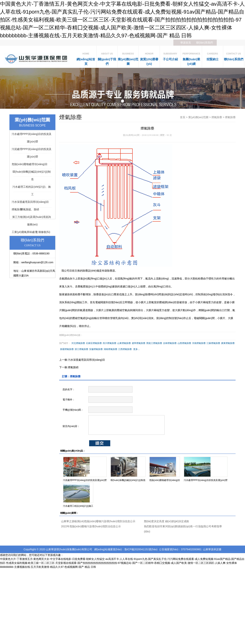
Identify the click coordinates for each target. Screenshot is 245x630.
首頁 (182, 117)
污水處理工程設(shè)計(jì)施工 (78, 506)
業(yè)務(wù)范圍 (128, 58)
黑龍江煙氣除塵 (154, 343)
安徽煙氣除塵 (96, 349)
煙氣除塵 (216, 117)
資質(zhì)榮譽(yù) (149, 58)
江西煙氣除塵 (125, 349)
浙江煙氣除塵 (81, 349)
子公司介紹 (170, 56)
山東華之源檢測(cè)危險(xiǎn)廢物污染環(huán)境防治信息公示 (98, 521)
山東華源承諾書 (212, 549)
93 (168, 135)
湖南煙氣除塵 (110, 349)
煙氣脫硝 (73, 367)
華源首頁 (185, 42)
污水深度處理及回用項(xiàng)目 (86, 359)
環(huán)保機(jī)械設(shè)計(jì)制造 (127, 480)
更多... (136, 349)
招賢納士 (212, 56)
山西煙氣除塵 (184, 343)
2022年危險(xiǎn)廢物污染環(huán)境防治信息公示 (91, 526)
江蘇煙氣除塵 (213, 343)
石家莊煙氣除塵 (94, 343)
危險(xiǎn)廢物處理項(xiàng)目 (164, 480)
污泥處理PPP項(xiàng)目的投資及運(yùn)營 (85, 480)
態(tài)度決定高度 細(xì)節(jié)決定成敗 (166, 521)
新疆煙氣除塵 (67, 349)
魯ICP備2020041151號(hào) (141, 549)
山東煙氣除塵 (124, 343)
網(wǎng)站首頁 (85, 58)
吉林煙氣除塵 (170, 343)
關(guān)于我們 (106, 58)
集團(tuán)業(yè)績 (191, 58)
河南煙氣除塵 (199, 343)
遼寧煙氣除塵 (138, 343)
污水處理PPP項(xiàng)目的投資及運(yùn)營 (205, 480)
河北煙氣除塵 (78, 343)
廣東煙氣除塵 (228, 343)
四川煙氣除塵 (109, 343)
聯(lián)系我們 (204, 42)
